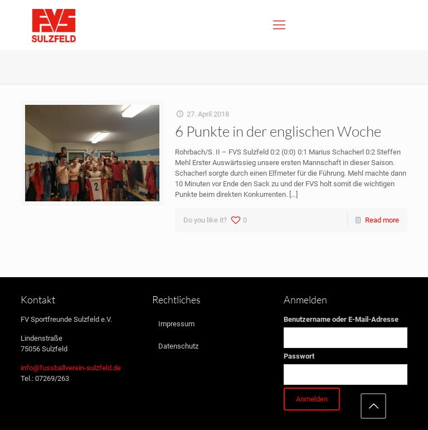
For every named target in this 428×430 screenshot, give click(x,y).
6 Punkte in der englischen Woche (278, 131)
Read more (382, 220)
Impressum (176, 324)
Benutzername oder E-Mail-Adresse (341, 319)
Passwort (299, 356)
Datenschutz (178, 346)
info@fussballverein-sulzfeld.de (71, 368)
